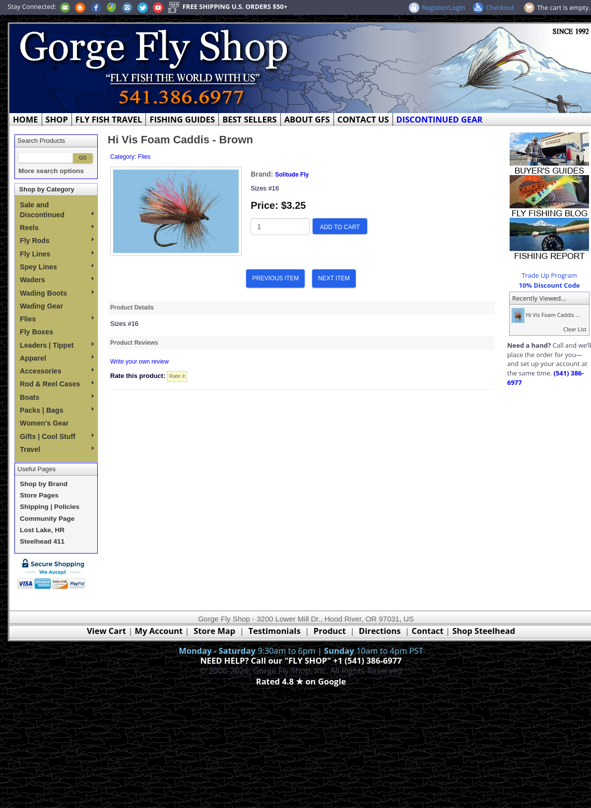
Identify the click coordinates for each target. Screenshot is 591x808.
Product (330, 630)
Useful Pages (36, 469)
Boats (57, 397)
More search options (51, 171)
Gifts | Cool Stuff (57, 436)
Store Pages (39, 495)
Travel (57, 449)
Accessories (57, 371)
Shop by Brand (43, 484)
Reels (57, 228)
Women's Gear (44, 423)
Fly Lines (57, 254)
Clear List (575, 329)
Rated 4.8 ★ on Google (301, 681)
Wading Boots (57, 293)
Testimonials (274, 630)
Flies (57, 319)
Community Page (47, 518)
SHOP (57, 119)
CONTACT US (363, 119)
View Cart (106, 630)
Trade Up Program (549, 275)
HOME (25, 119)
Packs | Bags (57, 410)
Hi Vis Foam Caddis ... (545, 314)
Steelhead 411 (42, 541)
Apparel (57, 358)
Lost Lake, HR (42, 530)
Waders (57, 280)
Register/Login (443, 7)
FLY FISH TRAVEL (108, 119)
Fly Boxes (36, 332)
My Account (159, 630)
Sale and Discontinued (57, 210)
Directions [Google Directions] (379, 630)
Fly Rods (57, 241)
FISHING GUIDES (182, 119)
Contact (428, 630)
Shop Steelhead (483, 630)
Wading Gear (41, 306)
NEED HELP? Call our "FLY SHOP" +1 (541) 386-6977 (300, 660)
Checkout (500, 7)
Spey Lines (57, 267)
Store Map (214, 630)
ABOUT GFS (307, 119)
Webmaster (301, 693)
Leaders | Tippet (57, 345)
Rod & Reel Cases (57, 384)
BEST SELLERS (249, 119)
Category (122, 156)
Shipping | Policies (49, 506)
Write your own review (139, 361)
